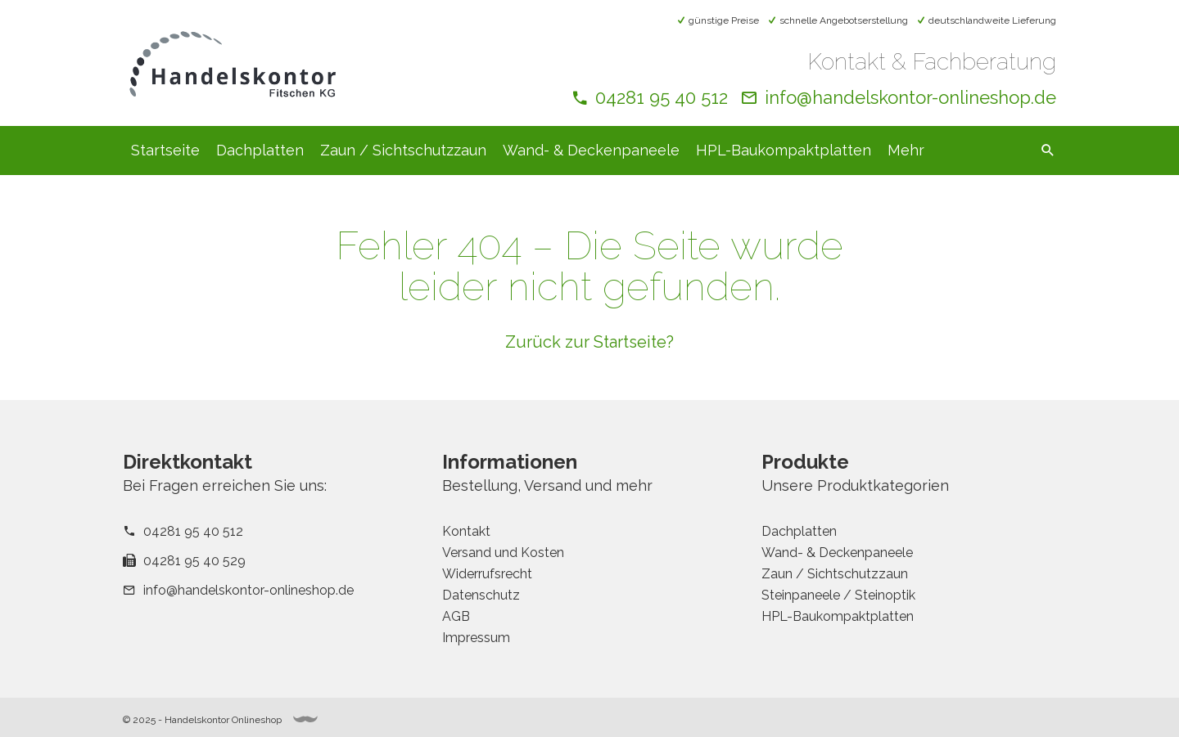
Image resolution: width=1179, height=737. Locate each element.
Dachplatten (260, 150)
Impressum (476, 637)
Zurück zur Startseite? (589, 342)
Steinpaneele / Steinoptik (838, 595)
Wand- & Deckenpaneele (591, 150)
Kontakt (466, 531)
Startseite (165, 150)
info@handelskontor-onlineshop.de (910, 97)
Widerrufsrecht (487, 574)
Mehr (906, 150)
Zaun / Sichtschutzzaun (403, 150)
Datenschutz (481, 595)
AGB (456, 616)
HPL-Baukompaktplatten (783, 150)
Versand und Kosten (503, 552)
